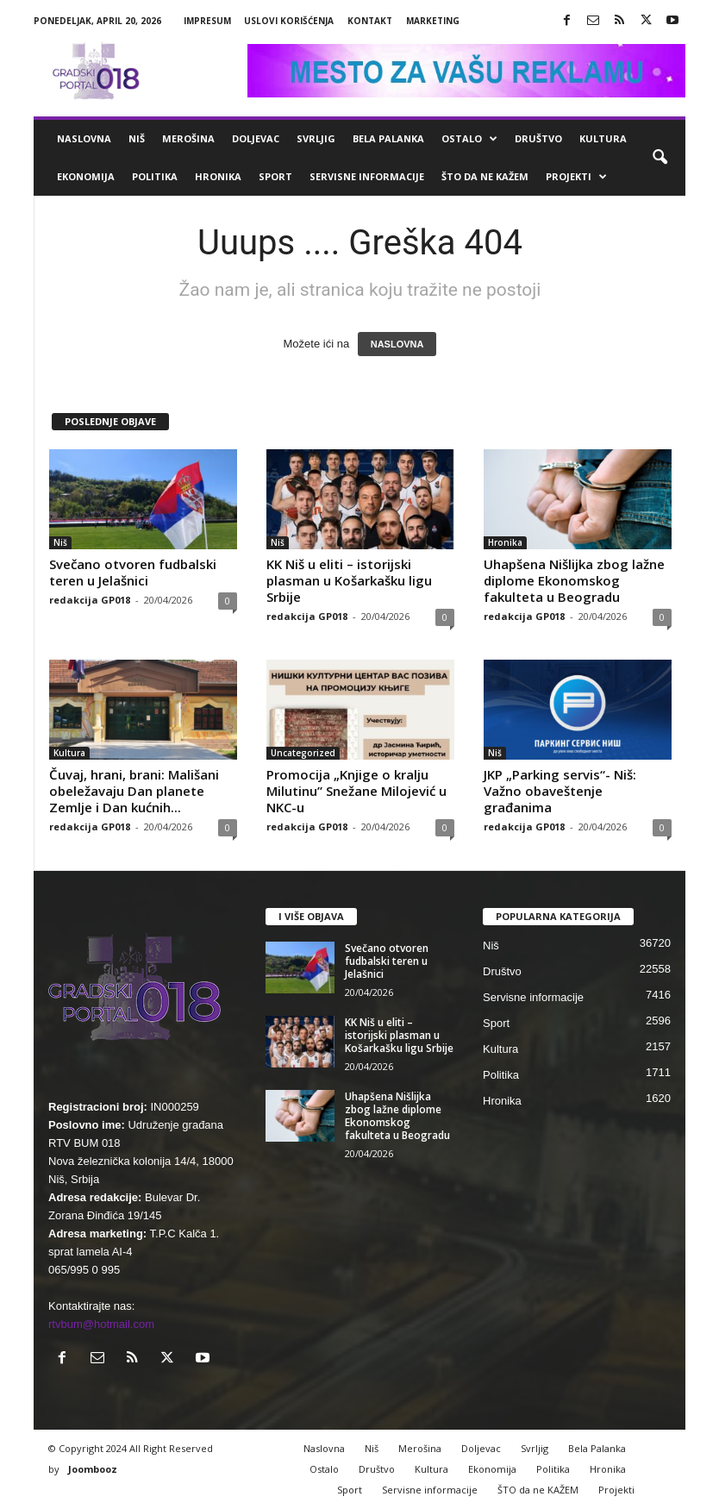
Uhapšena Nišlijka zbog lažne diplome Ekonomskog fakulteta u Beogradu (574, 580)
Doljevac (255, 138)
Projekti (576, 177)
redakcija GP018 (89, 599)
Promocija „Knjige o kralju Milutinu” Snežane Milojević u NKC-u (356, 791)
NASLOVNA (397, 344)
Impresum (207, 21)
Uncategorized (303, 753)
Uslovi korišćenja (289, 21)
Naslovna (84, 138)
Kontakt (369, 21)
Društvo (538, 138)
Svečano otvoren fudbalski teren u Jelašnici (132, 572)
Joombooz (92, 1468)
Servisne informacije (366, 176)
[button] (659, 158)
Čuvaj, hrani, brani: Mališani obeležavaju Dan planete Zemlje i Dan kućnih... (134, 791)
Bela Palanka (388, 138)
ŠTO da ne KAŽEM (484, 176)
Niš (136, 138)
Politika (155, 176)
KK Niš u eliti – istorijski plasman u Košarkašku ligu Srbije (349, 580)
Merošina (188, 138)
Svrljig (316, 138)
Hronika (218, 176)
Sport (275, 176)
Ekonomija (86, 176)
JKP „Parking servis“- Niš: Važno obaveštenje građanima (560, 791)
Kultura (603, 138)
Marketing (433, 21)
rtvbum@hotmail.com (101, 1324)
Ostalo (469, 139)
